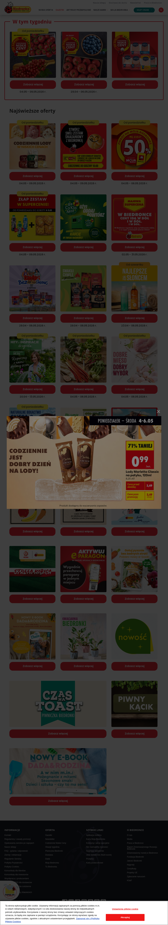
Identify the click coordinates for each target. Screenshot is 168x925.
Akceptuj (125, 917)
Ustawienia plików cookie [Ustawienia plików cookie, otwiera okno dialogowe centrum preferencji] (125, 909)
